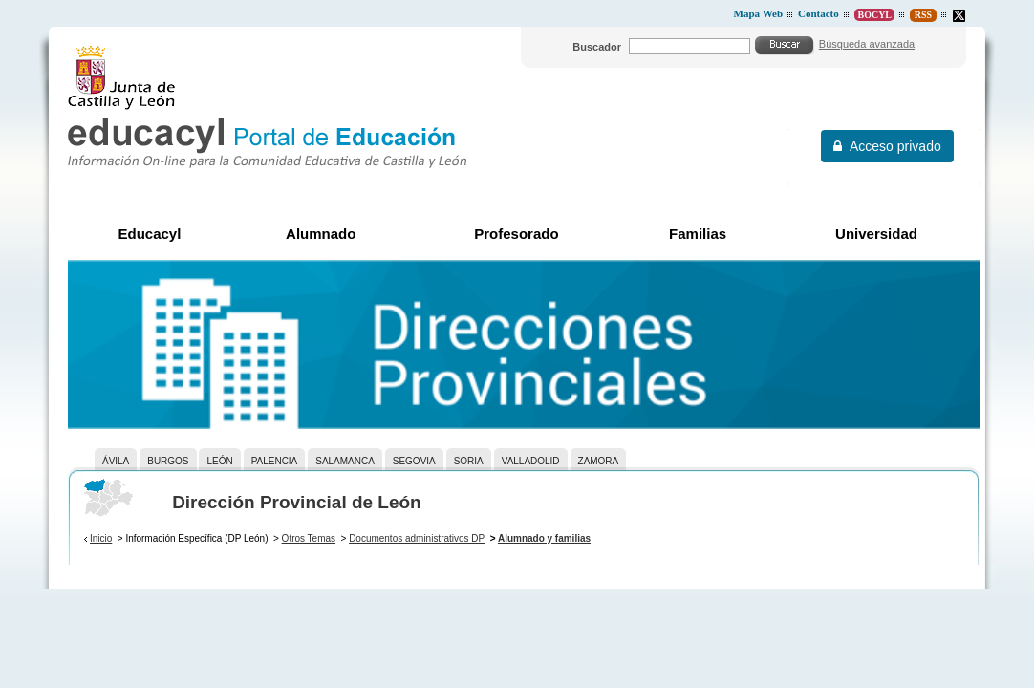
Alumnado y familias (544, 538)
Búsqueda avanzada (867, 44)
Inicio (101, 538)
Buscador (596, 47)
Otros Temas (308, 538)
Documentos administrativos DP (417, 538)
